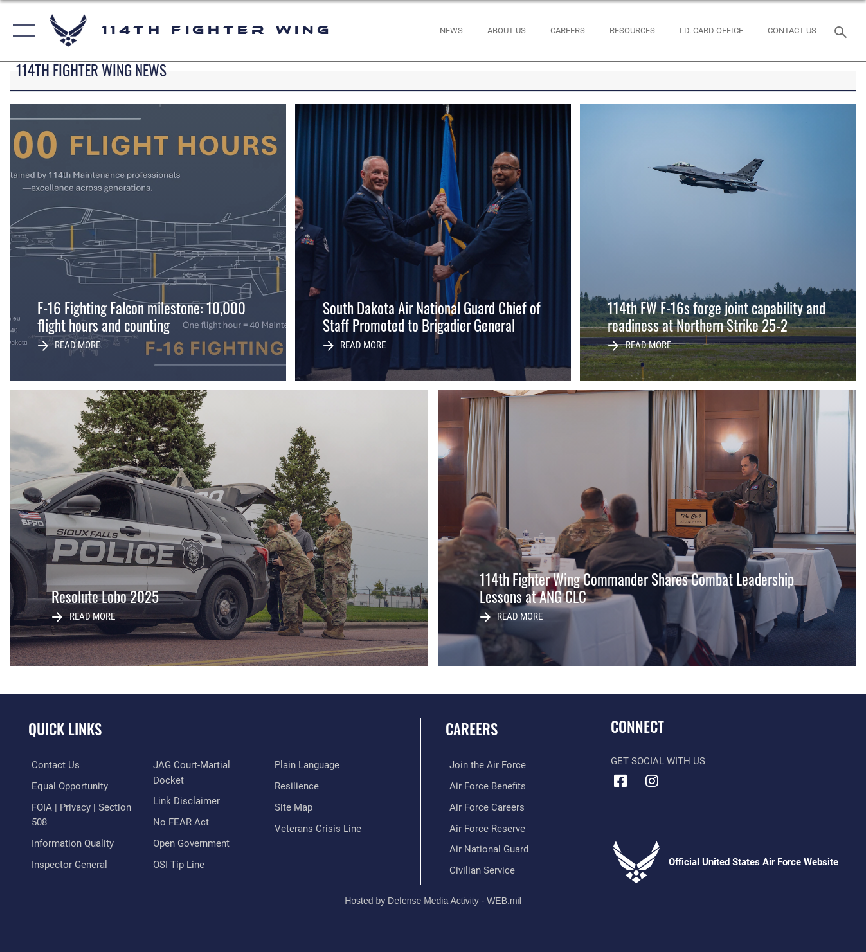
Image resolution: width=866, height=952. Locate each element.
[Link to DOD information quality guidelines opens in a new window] (69, 842)
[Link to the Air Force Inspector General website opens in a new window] (190, 765)
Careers (472, 729)
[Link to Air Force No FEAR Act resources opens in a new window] (180, 827)
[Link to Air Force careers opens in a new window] (483, 807)
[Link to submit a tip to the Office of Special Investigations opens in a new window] (301, 765)
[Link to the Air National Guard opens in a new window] (485, 848)
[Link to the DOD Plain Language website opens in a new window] (308, 786)
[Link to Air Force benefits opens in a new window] (484, 786)
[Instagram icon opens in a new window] (652, 781)
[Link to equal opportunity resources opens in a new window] (66, 786)
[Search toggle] (843, 31)
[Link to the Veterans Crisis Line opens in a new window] (319, 848)
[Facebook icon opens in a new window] (620, 781)
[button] (21, 30)
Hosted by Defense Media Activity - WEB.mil (433, 899)
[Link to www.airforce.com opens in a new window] (484, 765)
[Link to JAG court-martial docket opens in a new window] (207, 786)
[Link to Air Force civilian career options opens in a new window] (478, 869)
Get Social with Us (658, 761)
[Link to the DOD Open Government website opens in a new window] (190, 848)
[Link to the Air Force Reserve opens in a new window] (483, 827)
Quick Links (65, 729)
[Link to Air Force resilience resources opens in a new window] (298, 807)
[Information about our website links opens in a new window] (185, 807)
